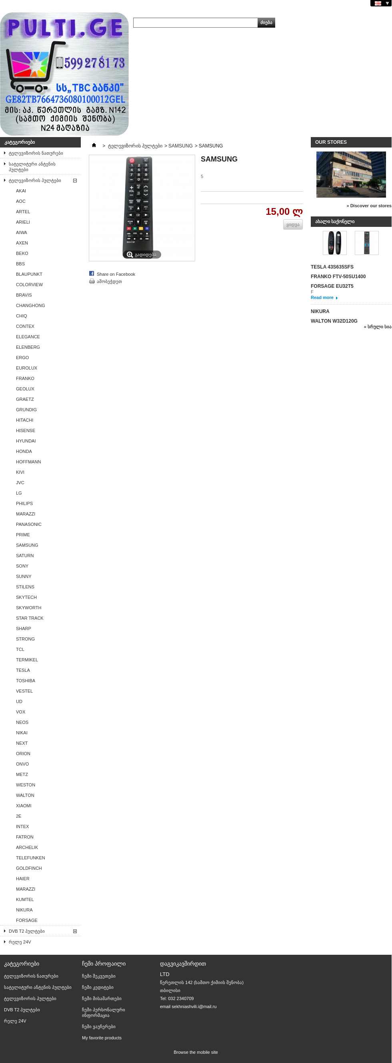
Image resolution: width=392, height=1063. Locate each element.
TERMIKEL (27, 659)
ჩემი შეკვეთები (99, 976)
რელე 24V (20, 942)
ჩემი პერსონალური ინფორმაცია (103, 1012)
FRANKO (25, 378)
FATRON (25, 837)
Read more (322, 297)
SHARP (23, 628)
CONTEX (25, 326)
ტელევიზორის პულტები (35, 180)
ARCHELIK (27, 847)
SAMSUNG (27, 545)
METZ (22, 774)
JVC (20, 482)
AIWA (21, 232)
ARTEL (23, 211)
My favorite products (102, 1037)
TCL (20, 649)
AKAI (21, 190)
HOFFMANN (28, 461)
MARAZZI (25, 513)
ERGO (22, 357)
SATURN (25, 555)
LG (19, 493)
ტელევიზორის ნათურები (36, 153)
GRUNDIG (26, 409)
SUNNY (24, 576)
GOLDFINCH (29, 868)
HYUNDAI (26, 441)
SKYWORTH (28, 607)
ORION (23, 753)
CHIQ (21, 315)
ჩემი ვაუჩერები (99, 1026)
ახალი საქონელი (334, 221)
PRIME (23, 534)
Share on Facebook (116, 274)
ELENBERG (28, 347)
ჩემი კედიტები (98, 987)
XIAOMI (24, 805)
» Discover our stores (369, 205)
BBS (20, 263)
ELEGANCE (28, 336)
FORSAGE (27, 920)
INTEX (22, 826)
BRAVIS (24, 295)
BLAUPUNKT (29, 274)
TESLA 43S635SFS (332, 267)
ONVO (22, 764)
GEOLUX (25, 388)
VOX (20, 711)
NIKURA (24, 909)
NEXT (22, 743)
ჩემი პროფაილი (104, 963)
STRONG (25, 639)
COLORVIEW (29, 284)
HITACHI (24, 420)
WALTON (25, 795)
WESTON (25, 784)
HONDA (24, 451)
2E (18, 816)
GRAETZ (25, 399)
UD (19, 701)
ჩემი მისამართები (102, 998)
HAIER (23, 878)
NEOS (22, 722)
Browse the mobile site (196, 1052)
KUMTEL (25, 899)
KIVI (20, 472)
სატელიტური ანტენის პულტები (32, 167)
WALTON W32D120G (334, 321)
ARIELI (23, 222)
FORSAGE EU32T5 (332, 286)
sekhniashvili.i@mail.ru (194, 1006)
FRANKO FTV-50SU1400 (338, 276)
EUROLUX (26, 368)
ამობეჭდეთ (109, 281)
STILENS (25, 586)
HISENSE (25, 430)
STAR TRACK (30, 618)
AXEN (22, 242)
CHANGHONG (30, 305)
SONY (22, 566)
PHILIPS (24, 503)
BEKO (22, 253)
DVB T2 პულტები (27, 931)
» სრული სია (378, 326)
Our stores (331, 142)
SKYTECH (26, 597)
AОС (21, 201)
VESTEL (24, 691)
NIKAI (22, 732)
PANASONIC (29, 524)
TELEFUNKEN (30, 857)
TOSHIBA (25, 680)
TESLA (23, 670)
